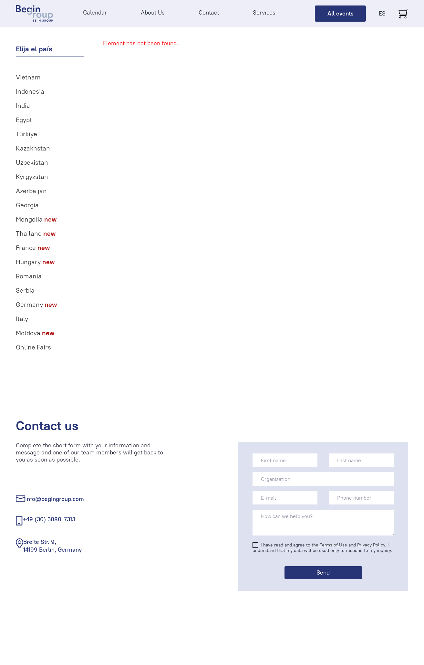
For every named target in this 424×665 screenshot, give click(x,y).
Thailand (36, 233)
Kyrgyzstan (32, 177)
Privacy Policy (371, 545)
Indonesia (30, 91)
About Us (153, 12)
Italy (22, 319)
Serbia (25, 290)
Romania (29, 276)
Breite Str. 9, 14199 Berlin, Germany (52, 545)
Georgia (27, 205)
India (23, 105)
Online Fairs (33, 347)
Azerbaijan (31, 191)
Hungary (35, 262)
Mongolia (36, 219)
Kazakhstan (33, 148)
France (33, 248)
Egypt (24, 120)
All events (340, 13)
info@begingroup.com (54, 499)
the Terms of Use (329, 545)
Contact (209, 12)
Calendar (95, 12)
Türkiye (26, 134)
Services (264, 12)
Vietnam (28, 77)
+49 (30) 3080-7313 (49, 519)
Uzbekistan (32, 162)
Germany (36, 304)
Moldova (35, 333)
